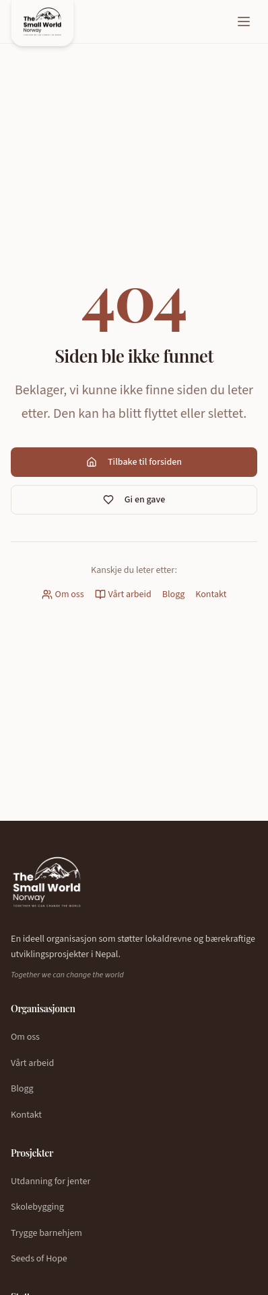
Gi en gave (134, 499)
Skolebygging (37, 1207)
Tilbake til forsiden (134, 462)
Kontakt (210, 594)
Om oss (63, 594)
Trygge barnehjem (46, 1233)
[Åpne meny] (243, 21)
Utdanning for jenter (50, 1181)
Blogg (173, 594)
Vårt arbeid (123, 594)
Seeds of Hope (39, 1258)
